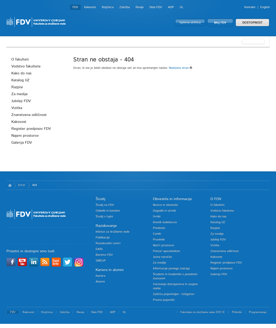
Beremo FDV (104, 254)
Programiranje (257, 312)
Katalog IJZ (20, 80)
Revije (140, 7)
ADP (171, 7)
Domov (10, 185)
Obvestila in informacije (172, 199)
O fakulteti (20, 59)
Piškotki (237, 312)
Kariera (100, 275)
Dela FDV (155, 7)
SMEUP (101, 260)
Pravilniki (159, 239)
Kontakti (249, 7)
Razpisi (17, 87)
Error (21, 185)
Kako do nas (21, 73)
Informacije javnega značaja (171, 268)
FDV (75, 7)
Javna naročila (162, 256)
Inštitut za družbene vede (112, 231)
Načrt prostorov (163, 245)
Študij (100, 199)
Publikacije (103, 237)
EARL (99, 249)
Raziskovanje (106, 226)
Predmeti (159, 228)
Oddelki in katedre (108, 210)
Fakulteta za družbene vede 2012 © (202, 312)
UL (181, 7)
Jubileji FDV (21, 101)
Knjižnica (108, 7)
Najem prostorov (25, 135)
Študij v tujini (104, 216)
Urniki (157, 216)
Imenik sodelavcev (165, 222)
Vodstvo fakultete (26, 66)
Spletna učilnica (190, 22)
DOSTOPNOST (252, 22)
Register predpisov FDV (31, 129)
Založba (124, 7)
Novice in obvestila (165, 205)
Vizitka (16, 108)
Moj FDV (220, 22)
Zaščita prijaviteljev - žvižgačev (173, 294)
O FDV (215, 199)
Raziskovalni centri (108, 243)
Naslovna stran (181, 68)
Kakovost (90, 7)
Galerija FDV (21, 142)
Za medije (19, 94)
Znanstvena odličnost (29, 115)
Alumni (100, 281)
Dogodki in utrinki (164, 210)
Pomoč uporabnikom (166, 251)
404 (34, 185)
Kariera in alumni (110, 270)
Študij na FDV (105, 205)
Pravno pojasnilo (164, 299)
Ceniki (157, 233)
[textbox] (239, 41)
